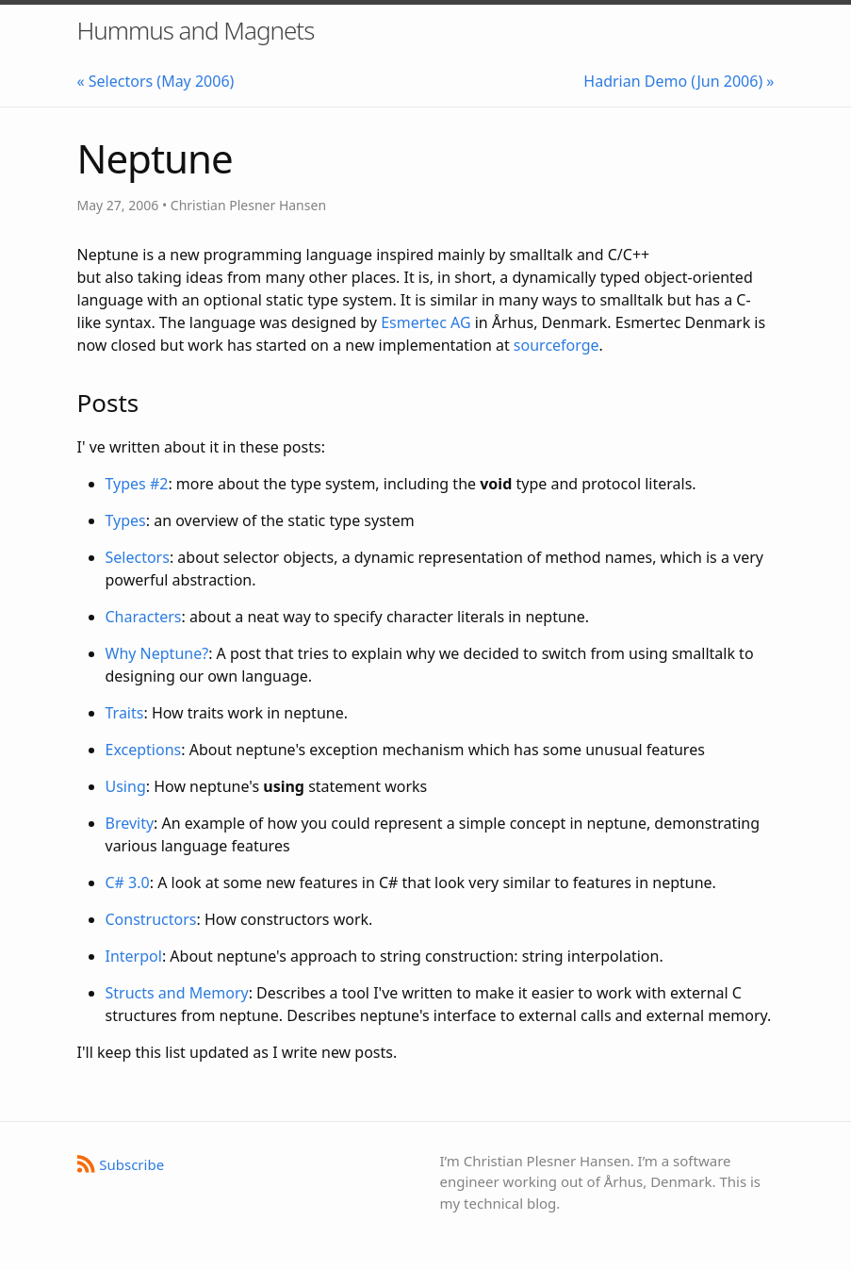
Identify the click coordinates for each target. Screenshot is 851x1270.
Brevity (130, 823)
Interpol (134, 956)
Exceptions (144, 749)
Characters (144, 616)
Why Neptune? (157, 653)
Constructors (151, 919)
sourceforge (556, 345)
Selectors (138, 557)
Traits (125, 712)
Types (126, 520)
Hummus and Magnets (196, 30)
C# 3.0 (128, 882)
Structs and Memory (177, 992)
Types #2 (137, 483)
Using (126, 786)
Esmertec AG (425, 322)
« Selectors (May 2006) (156, 81)
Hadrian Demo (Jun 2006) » (678, 81)
